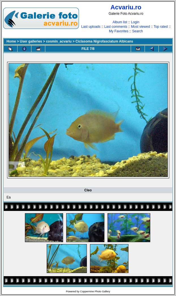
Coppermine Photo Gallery (95, 291)
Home (11, 41)
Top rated (161, 27)
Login (135, 22)
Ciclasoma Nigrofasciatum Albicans (104, 41)
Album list (120, 22)
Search (137, 31)
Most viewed (140, 27)
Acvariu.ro (126, 7)
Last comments (115, 27)
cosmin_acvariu (59, 41)
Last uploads (90, 27)
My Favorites (118, 31)
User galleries (31, 41)
